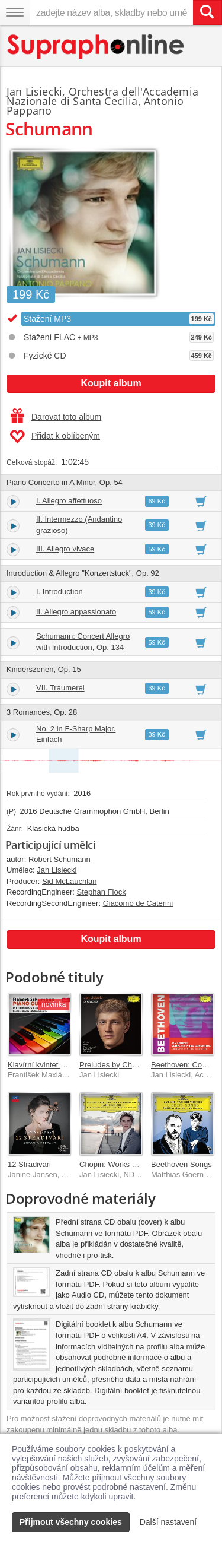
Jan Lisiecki (34, 91)
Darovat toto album (56, 417)
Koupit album (111, 383)
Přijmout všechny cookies (71, 1522)
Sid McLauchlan (69, 881)
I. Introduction (59, 591)
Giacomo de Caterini (138, 903)
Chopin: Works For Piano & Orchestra (143, 1164)
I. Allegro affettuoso (69, 500)
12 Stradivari (29, 1164)
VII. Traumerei (60, 687)
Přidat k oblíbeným (54, 437)
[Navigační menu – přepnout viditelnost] (15, 12)
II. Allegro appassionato (76, 611)
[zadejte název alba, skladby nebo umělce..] (111, 12)
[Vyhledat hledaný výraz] (207, 12)
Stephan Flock (101, 891)
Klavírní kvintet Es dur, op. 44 (58, 1064)
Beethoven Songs (181, 1164)
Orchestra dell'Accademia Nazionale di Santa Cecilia (102, 96)
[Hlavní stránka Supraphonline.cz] (96, 47)
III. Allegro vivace (65, 548)
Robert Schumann (59, 859)
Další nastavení (168, 1522)
